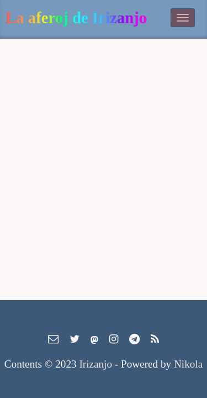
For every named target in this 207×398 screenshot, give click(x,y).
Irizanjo (95, 364)
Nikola (188, 364)
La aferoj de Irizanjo (76, 18)
